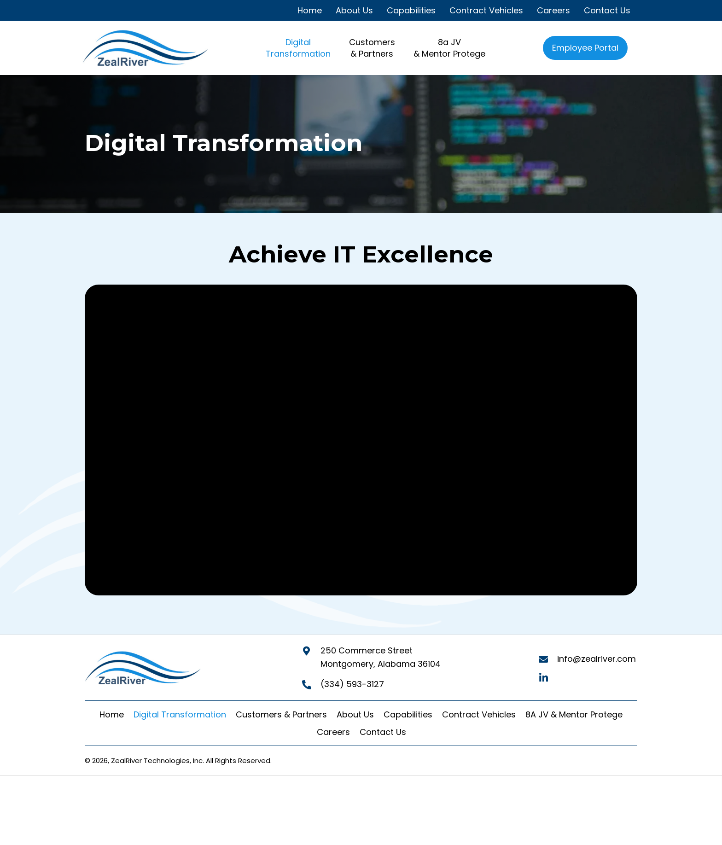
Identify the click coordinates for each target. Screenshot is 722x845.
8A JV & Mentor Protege (574, 714)
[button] (544, 678)
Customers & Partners (281, 714)
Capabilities (408, 714)
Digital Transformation (180, 714)
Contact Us (383, 732)
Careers (333, 732)
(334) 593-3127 (352, 684)
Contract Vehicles (479, 714)
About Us (355, 714)
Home (111, 714)
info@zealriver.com (596, 658)
